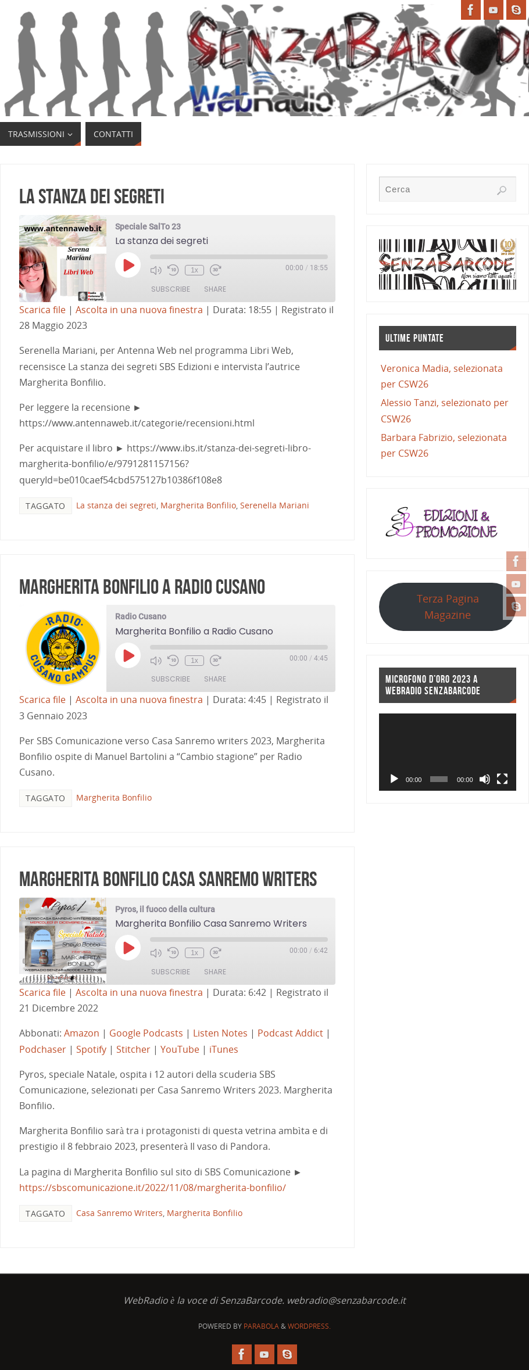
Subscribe (170, 289)
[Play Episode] (128, 265)
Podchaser (42, 1049)
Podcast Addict (290, 1033)
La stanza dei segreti (92, 196)
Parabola (261, 1326)
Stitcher (133, 1049)
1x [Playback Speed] (194, 270)
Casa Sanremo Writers (119, 1212)
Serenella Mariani (274, 505)
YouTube (179, 1049)
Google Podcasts (146, 1033)
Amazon (81, 1033)
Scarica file (42, 309)
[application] (447, 752)
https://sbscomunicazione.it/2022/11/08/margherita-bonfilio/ (152, 1187)
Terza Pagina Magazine (448, 606)
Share (215, 289)
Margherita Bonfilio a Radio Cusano (142, 586)
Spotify (91, 1049)
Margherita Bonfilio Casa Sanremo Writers (168, 878)
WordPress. (309, 1326)
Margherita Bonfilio (198, 505)
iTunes (223, 1049)
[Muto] (485, 779)
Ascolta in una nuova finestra (139, 309)
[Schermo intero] (502, 779)
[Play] (394, 779)
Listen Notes (220, 1033)
